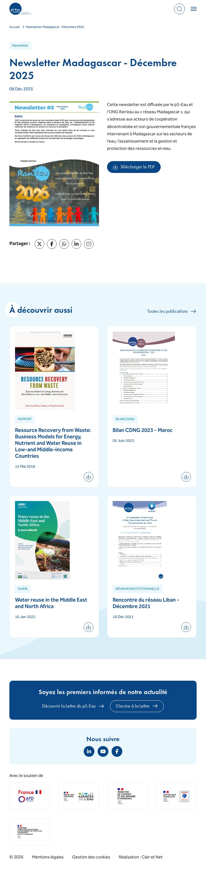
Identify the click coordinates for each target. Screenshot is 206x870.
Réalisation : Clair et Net (141, 857)
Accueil (14, 27)
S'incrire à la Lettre (137, 706)
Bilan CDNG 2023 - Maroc (142, 431)
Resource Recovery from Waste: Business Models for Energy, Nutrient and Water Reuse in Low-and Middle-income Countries (53, 443)
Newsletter (20, 46)
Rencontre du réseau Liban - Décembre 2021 (146, 603)
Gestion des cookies (91, 857)
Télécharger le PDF (137, 168)
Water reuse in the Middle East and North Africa (51, 603)
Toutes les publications (172, 311)
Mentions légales (48, 857)
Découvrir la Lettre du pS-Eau (73, 706)
